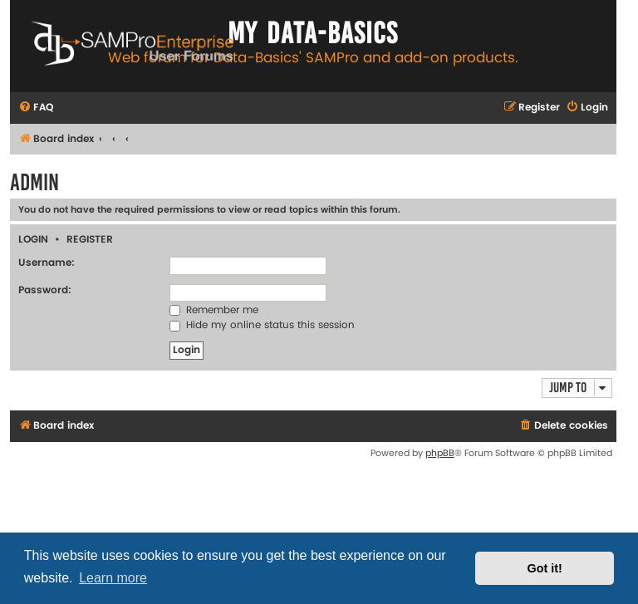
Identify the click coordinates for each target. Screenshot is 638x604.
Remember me (213, 310)
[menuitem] (35, 108)
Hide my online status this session (262, 325)
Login (33, 239)
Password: (44, 290)
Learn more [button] (113, 578)
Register (89, 239)
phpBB (439, 453)
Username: (46, 263)
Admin (34, 182)
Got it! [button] (545, 568)
